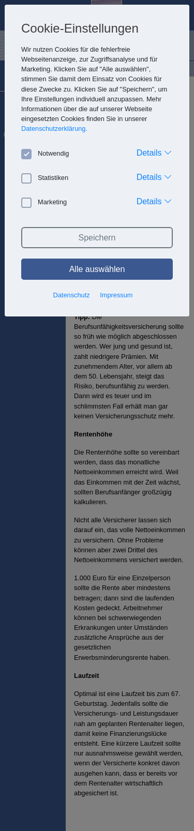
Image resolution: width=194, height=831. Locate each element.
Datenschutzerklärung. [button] (54, 128)
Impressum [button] (116, 295)
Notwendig (45, 153)
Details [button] (154, 152)
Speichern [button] (96, 237)
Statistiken (44, 178)
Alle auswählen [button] (97, 269)
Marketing (44, 202)
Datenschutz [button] (71, 295)
